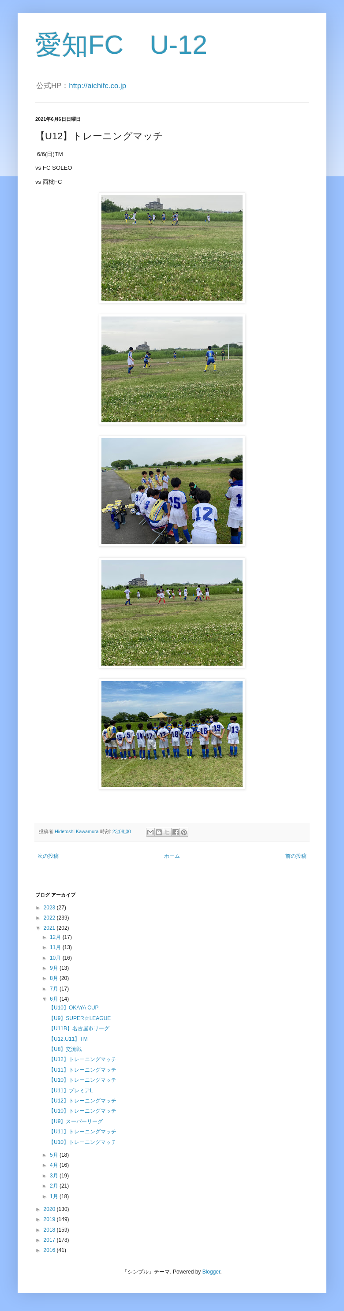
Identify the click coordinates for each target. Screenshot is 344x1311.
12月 (56, 937)
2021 (50, 928)
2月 (55, 1186)
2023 (50, 908)
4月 (55, 1165)
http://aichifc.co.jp (97, 86)
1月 (55, 1196)
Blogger (211, 1272)
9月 (55, 968)
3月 (55, 1176)
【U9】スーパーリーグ (76, 1121)
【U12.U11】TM (68, 1039)
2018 (50, 1230)
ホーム (172, 856)
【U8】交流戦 (65, 1049)
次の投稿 (48, 856)
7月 (55, 989)
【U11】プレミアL (71, 1091)
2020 (50, 1209)
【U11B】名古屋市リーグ (79, 1028)
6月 (55, 999)
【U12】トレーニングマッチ (82, 1059)
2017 (50, 1240)
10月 (56, 958)
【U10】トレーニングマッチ (82, 1080)
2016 (50, 1250)
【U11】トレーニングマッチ (82, 1070)
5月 (55, 1155)
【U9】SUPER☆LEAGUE (80, 1018)
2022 (50, 918)
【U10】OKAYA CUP (74, 1008)
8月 (55, 978)
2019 (50, 1219)
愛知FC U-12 (121, 45)
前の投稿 (296, 856)
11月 (56, 947)
